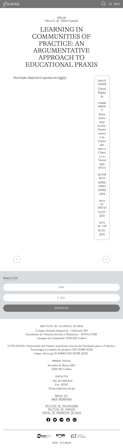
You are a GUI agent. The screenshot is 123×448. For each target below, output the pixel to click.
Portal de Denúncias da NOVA (61, 412)
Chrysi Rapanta (102, 92)
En (110, 3)
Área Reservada (61, 399)
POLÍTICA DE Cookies (61, 409)
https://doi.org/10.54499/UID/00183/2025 (61, 353)
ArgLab (61, 17)
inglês (62, 78)
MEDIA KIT (61, 395)
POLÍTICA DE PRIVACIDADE (61, 406)
